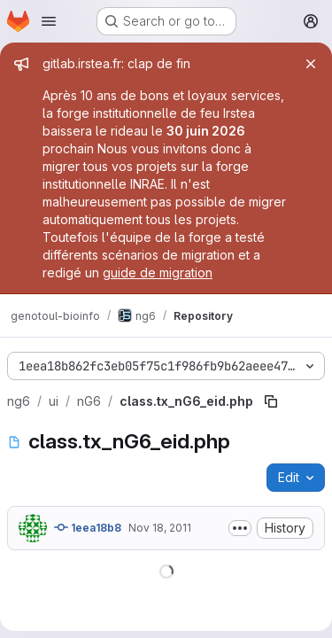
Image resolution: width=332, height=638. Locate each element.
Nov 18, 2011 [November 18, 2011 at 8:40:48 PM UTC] (159, 527)
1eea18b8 (87, 527)
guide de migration (157, 272)
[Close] (310, 63)
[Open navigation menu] (49, 21)
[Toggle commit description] (239, 528)
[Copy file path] (271, 401)
